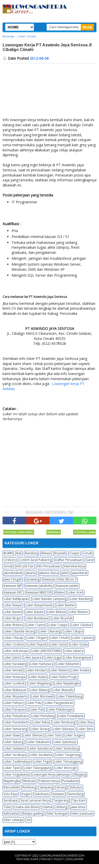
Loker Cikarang (50, 631)
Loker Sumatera (39, 748)
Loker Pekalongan (60, 709)
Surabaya (10, 800)
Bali (19, 553)
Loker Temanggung (68, 761)
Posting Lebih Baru (18, 532)
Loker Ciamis (35, 625)
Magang (80, 774)
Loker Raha (41, 722)
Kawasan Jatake (67, 586)
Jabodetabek (13, 573)
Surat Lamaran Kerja (35, 800)
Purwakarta (70, 781)
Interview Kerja (74, 566)
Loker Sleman (33, 735)
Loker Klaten (58, 670)
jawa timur (78, 807)
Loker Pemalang (43, 716)
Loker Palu (34, 703)
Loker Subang (13, 742)
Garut (90, 560)
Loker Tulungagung (38, 768)
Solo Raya (11, 794)
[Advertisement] (49, 91)
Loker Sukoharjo (65, 742)
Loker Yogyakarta (16, 774)
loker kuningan (57, 813)
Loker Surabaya (15, 755)
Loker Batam (34, 612)
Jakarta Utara (48, 573)
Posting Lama (84, 532)
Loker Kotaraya (15, 677)
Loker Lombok (14, 683)
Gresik (8, 566)
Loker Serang (40, 729)
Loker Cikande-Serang (19, 631)
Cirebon (9, 560)
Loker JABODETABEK (46, 651)
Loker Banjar (13, 605)
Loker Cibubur (81, 625)
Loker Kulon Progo (63, 677)
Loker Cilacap (13, 638)
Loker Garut (58, 644)
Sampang (46, 787)
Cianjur (74, 553)
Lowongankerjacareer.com (61, 855)
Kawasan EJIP (13, 586)
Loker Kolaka (80, 670)
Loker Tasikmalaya (17, 761)
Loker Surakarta (40, 755)
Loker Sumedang (66, 748)
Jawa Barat (79, 573)
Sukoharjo (41, 794)
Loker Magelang (39, 683)
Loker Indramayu (16, 651)
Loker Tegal (42, 761)
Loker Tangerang (68, 755)
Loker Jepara (32, 657)
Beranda (53, 532)
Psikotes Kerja (49, 781)
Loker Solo (53, 735)
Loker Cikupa (73, 631)
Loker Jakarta (73, 651)
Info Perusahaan (49, 566)
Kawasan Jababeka (39, 586)
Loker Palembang (69, 696)
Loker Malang (39, 690)
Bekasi (46, 553)
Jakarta (31, 573)
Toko (7, 807)
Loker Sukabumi (38, 742)
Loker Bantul (13, 612)
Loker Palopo (13, 703)
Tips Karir (79, 800)
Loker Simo (85, 729)
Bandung (31, 553)
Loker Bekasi (56, 612)
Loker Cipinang (83, 638)
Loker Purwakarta (71, 716)
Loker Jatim (12, 657)
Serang (61, 787)
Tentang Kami (27, 859)
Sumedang (75, 794)
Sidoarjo (76, 787)
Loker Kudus (38, 677)
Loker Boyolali (62, 618)
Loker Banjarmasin (39, 605)
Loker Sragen (74, 735)
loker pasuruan (82, 813)
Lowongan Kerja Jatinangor (51, 774)
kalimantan (11, 813)
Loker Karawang (15, 664)
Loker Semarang (15, 729)
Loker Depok (37, 644)
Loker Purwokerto (16, 722)
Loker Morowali (42, 696)
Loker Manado (63, 690)
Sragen (26, 794)
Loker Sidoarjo (63, 729)
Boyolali (60, 553)
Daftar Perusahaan (68, 560)
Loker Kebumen (68, 664)
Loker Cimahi (59, 638)
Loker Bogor (13, 618)
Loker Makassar (15, 690)
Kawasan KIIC (13, 592)
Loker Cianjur (58, 625)
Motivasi (29, 781)
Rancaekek (11, 787)
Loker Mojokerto (16, 696)
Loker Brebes (13, 625)
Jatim (64, 573)
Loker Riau (86, 722)
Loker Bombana (36, 618)
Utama (47, 807)
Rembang (29, 787)
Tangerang (61, 800)
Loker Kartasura (41, 664)
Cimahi (88, 553)
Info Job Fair (25, 566)
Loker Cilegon (37, 638)
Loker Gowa (79, 644)
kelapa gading (33, 813)
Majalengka (12, 781)
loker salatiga (13, 820)
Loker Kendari (36, 670)
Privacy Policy (52, 859)
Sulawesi (58, 794)
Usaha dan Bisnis (26, 807)
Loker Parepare (15, 709)
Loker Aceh (75, 592)
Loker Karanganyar (78, 657)
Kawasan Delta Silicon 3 (60, 579)
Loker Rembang (63, 722)
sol (28, 820)
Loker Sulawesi (14, 748)
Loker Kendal (13, 670)
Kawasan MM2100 (39, 592)
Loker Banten (65, 605)
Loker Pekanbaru (16, 716)
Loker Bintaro (78, 612)
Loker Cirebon (14, 644)
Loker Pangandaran (59, 703)
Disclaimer (74, 859)
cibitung (61, 807)
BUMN (8, 553)
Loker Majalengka (67, 683)
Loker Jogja (53, 657)
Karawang (32, 579)
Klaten (59, 592)
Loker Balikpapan (16, 599)
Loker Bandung (81, 599)
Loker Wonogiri (66, 768)
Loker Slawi (12, 735)
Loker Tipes (12, 768)
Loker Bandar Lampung (49, 599)
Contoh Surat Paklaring (35, 560)
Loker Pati (36, 709)
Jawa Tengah (13, 579)
